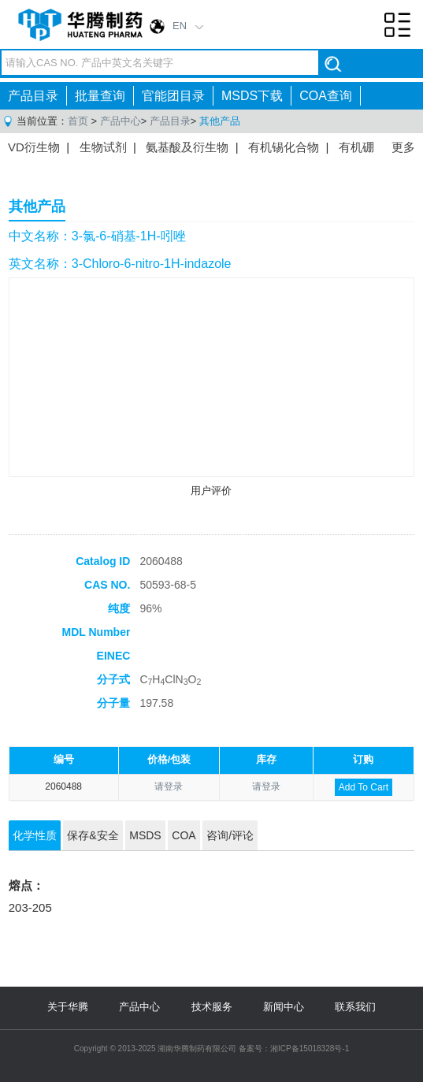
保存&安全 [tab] (92, 835)
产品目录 (33, 95)
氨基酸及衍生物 (187, 147)
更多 (403, 147)
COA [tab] (183, 835)
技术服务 (211, 1007)
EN (180, 26)
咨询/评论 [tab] (230, 835)
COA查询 (325, 95)
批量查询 (100, 95)
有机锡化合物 (283, 147)
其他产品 (219, 121)
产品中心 (120, 121)
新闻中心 (283, 1007)
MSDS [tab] (145, 835)
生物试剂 (103, 147)
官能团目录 (173, 95)
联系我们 (355, 1007)
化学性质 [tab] (35, 835)
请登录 (168, 786)
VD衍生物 (34, 147)
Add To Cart (363, 787)
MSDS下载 (252, 95)
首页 (78, 121)
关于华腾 (67, 1007)
